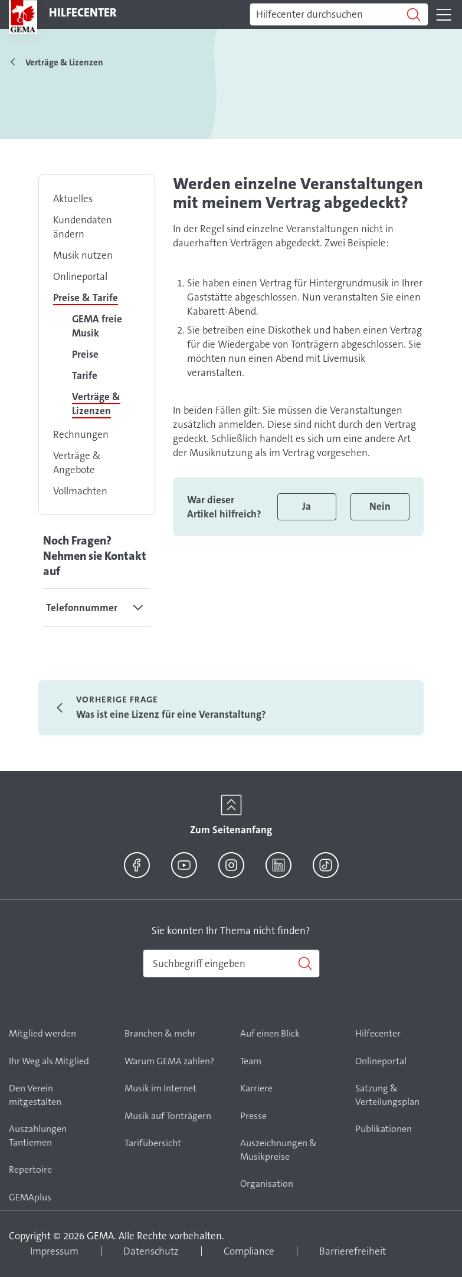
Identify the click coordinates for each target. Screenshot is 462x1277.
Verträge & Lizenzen (96, 403)
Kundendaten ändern (82, 226)
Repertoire (30, 1169)
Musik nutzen (83, 255)
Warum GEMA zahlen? (169, 1061)
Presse (253, 1116)
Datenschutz (151, 1251)
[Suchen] (339, 15)
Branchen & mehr (160, 1033)
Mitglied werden (42, 1033)
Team (250, 1061)
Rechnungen (81, 434)
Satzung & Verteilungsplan (387, 1095)
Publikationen (383, 1129)
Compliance (249, 1251)
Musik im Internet (160, 1088)
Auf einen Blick (270, 1033)
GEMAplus (30, 1197)
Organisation (266, 1183)
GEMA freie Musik (97, 325)
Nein (380, 506)
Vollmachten (80, 490)
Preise (85, 354)
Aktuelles (73, 198)
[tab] (97, 607)
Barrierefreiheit (352, 1251)
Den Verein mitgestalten (35, 1095)
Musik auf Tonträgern (167, 1116)
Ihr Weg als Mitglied (49, 1061)
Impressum (54, 1251)
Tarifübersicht (152, 1143)
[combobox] (231, 963)
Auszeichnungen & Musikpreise (278, 1150)
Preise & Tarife (85, 297)
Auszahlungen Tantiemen (38, 1136)
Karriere (256, 1088)
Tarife (84, 375)
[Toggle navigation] (443, 14)
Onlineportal (80, 276)
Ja (306, 506)
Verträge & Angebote (77, 462)
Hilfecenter (378, 1033)
